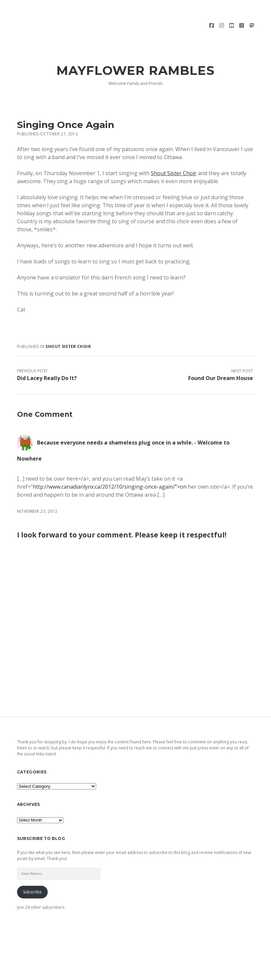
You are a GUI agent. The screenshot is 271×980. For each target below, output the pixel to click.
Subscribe (32, 873)
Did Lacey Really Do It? (47, 359)
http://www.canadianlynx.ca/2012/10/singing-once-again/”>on (110, 468)
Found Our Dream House (220, 359)
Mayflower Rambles (135, 51)
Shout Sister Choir (174, 154)
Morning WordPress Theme (113, 972)
